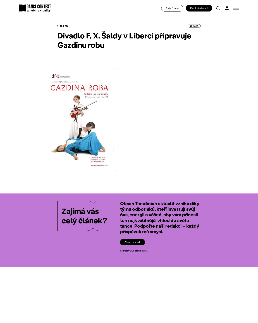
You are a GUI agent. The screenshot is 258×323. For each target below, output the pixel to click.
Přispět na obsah (132, 242)
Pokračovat (126, 251)
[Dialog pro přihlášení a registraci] (227, 8)
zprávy (194, 26)
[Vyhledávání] (218, 8)
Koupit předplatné (199, 8)
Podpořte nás (172, 8)
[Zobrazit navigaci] (236, 8)
